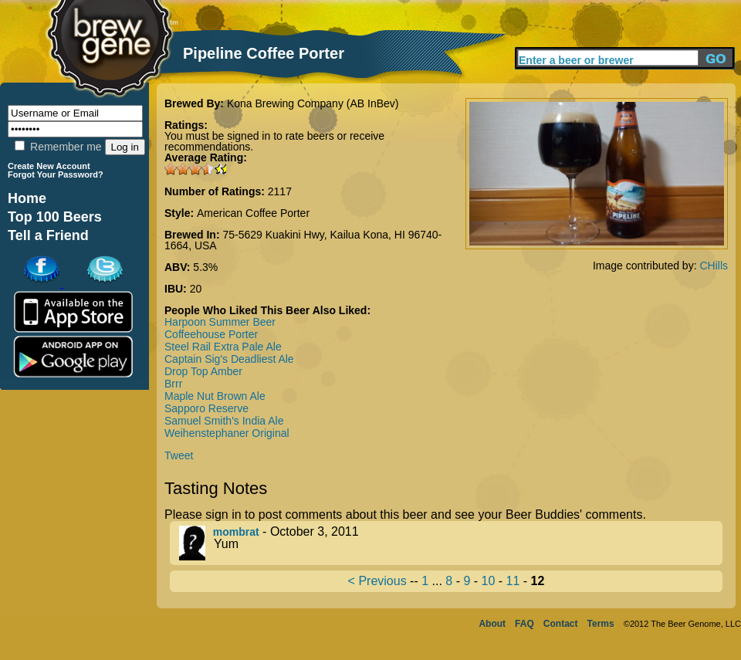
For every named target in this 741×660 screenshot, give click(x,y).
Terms (600, 623)
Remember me (58, 146)
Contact (560, 623)
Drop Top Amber (203, 371)
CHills (713, 265)
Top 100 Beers (55, 217)
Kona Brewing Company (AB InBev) (313, 103)
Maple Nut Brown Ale (215, 396)
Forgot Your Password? (55, 174)
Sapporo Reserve (206, 408)
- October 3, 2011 (450, 543)
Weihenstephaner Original (226, 433)
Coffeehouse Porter (211, 334)
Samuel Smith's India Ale (223, 421)
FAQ (524, 623)
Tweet (178, 455)
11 (513, 580)
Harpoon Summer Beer (220, 322)
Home (27, 198)
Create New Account (49, 166)
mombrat (236, 532)
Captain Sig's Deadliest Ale (229, 359)
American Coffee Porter (253, 213)
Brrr (173, 383)
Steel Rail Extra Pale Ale (223, 346)
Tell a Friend (48, 235)
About (492, 623)
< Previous (377, 580)
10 (489, 580)
